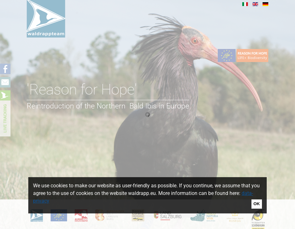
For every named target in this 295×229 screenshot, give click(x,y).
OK (256, 203)
